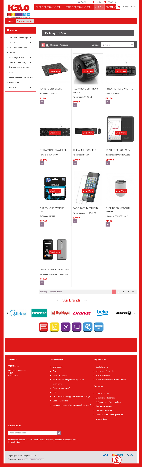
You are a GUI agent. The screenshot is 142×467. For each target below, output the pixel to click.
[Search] (54, 2)
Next (135, 316)
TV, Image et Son (16, 61)
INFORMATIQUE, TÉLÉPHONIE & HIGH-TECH (18, 71)
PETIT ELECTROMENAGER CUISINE (17, 51)
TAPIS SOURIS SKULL (51, 92)
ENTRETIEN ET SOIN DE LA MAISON (20, 83)
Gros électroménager (19, 41)
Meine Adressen (103, 379)
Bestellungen (102, 370)
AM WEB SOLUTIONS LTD (32, 463)
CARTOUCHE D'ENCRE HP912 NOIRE (52, 213)
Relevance (118, 48)
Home (13, 34)
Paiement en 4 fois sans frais (108, 405)
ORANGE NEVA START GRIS (54, 273)
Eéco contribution (60, 404)
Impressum (57, 370)
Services (13, 91)
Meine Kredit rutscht (105, 374)
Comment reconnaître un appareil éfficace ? (72, 408)
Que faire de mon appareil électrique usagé (71, 400)
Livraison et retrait (104, 414)
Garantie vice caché (61, 391)
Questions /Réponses (105, 401)
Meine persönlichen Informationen (111, 383)
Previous (7, 316)
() (110, 2)
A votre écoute (102, 397)
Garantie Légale (60, 379)
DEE (54, 396)
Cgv (54, 374)
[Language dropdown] (84, 2)
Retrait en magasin (104, 410)
